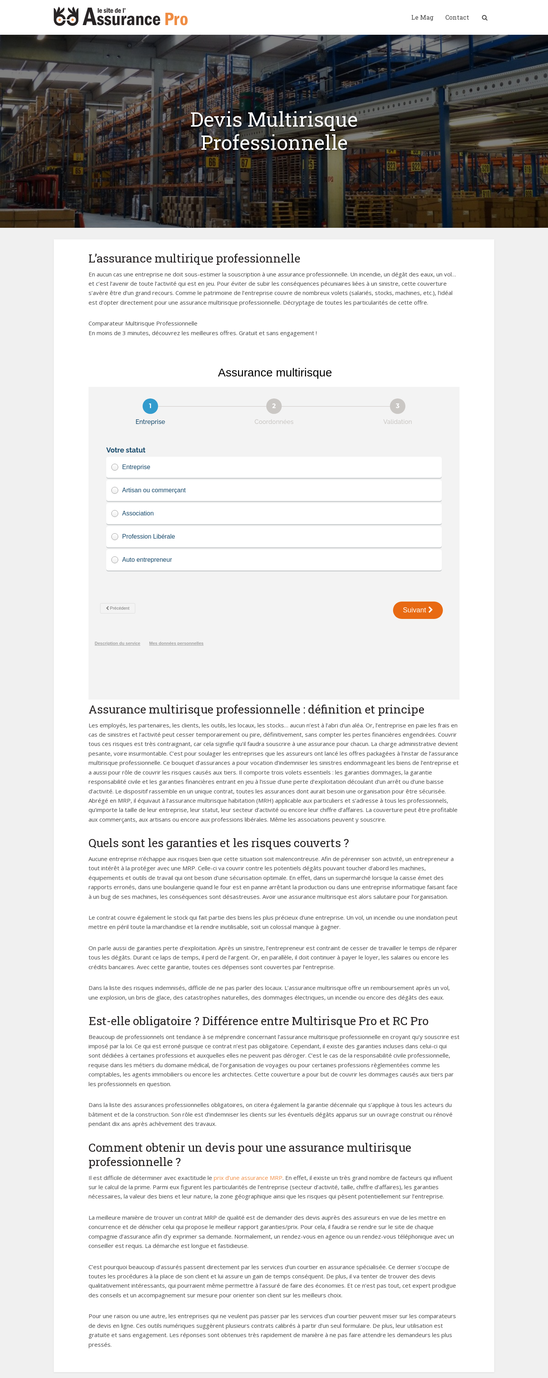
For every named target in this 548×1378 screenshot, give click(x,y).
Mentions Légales (171, 1367)
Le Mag (422, 17)
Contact (457, 17)
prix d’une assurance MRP (248, 1152)
